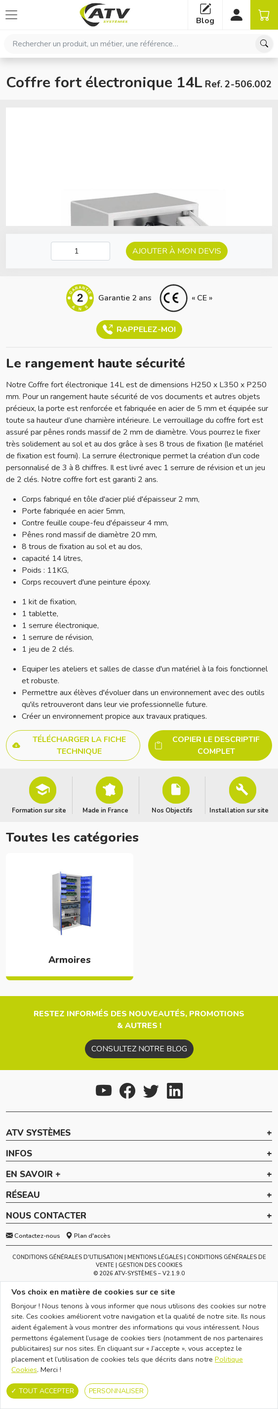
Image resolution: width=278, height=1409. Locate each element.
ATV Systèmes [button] (38, 1133)
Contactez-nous (33, 1235)
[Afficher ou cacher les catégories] (11, 15)
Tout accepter (42, 1391)
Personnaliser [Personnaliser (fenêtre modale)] (116, 1391)
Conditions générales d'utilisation (67, 1257)
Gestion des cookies (150, 1265)
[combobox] (139, 44)
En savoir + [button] (33, 1174)
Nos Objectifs (172, 810)
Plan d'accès (88, 1235)
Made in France (105, 810)
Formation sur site (39, 810)
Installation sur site (239, 810)
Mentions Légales (155, 1257)
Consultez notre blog (139, 1048)
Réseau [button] (23, 1195)
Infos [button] (19, 1154)
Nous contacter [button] (46, 1216)
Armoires (69, 960)
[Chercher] (264, 44)
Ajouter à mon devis (176, 251)
